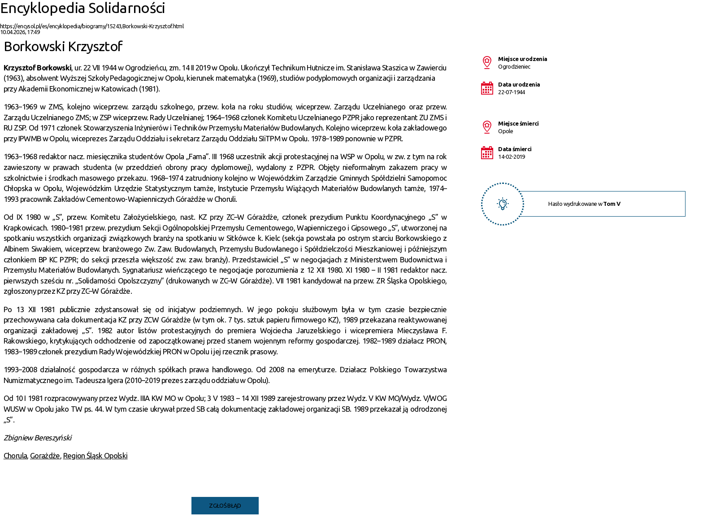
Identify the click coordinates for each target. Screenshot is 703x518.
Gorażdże (45, 455)
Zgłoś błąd (225, 505)
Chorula (15, 455)
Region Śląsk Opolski (95, 455)
